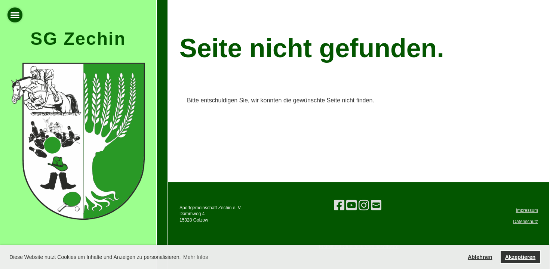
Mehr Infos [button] (195, 257)
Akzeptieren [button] (520, 257)
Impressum (527, 210)
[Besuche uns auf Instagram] (364, 205)
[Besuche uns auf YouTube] (351, 205)
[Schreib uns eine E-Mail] (376, 205)
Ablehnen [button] (480, 257)
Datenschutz (525, 221)
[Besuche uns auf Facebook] (339, 205)
